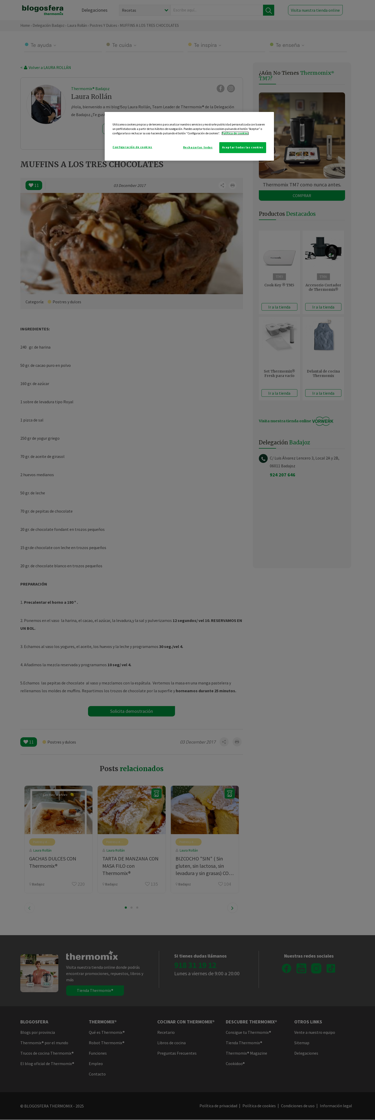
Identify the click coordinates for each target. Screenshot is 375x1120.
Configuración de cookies (132, 147)
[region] (189, 136)
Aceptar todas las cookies (242, 147)
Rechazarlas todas (198, 147)
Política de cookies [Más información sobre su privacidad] (235, 133)
